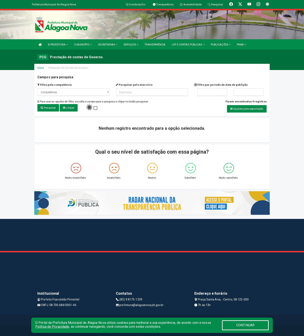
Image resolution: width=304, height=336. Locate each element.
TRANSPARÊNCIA (155, 44)
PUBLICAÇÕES (221, 44)
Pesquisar (48, 107)
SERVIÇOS (131, 44)
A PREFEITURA (58, 44)
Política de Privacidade (52, 327)
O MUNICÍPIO (83, 44)
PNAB (241, 44)
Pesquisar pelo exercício (134, 84)
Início (40, 67)
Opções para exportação (246, 108)
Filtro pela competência (54, 84)
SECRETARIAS (107, 44)
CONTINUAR (245, 325)
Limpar (68, 107)
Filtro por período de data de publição (221, 84)
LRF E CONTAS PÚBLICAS (188, 44)
